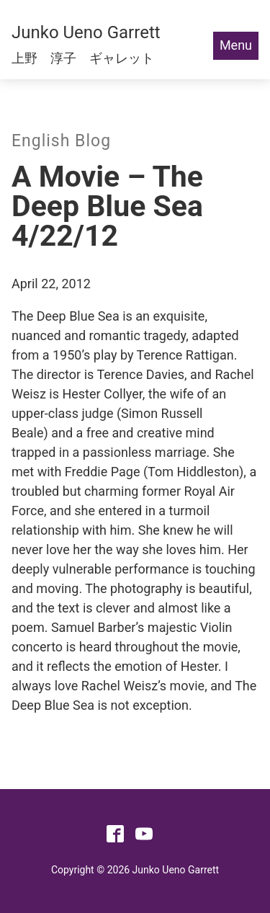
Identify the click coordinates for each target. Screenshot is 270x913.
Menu (236, 45)
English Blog (61, 141)
